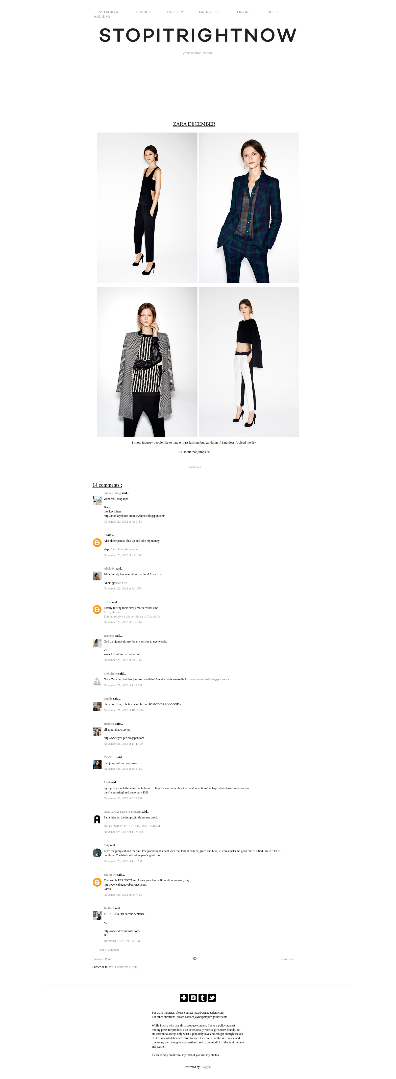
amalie (108, 698)
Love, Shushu (112, 612)
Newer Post (102, 959)
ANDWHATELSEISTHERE (123, 811)
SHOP (273, 12)
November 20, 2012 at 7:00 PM (123, 660)
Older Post (287, 959)
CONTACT (243, 12)
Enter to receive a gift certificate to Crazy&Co (132, 616)
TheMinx (110, 757)
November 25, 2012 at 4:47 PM (123, 894)
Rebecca (109, 724)
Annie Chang (113, 493)
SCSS (108, 602)
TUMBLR (143, 12)
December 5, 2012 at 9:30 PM (122, 941)
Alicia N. (110, 568)
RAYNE (109, 635)
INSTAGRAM (108, 12)
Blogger (205, 1067)
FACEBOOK (209, 12)
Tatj (107, 845)
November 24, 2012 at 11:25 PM (123, 832)
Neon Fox (121, 583)
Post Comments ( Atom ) (124, 967)
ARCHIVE (102, 16)
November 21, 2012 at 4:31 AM (123, 685)
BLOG (108, 826)
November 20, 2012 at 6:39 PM (123, 622)
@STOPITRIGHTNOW (198, 53)
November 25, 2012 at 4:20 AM (123, 861)
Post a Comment (109, 950)
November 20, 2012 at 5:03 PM (123, 555)
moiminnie (111, 673)
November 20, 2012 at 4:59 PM (123, 521)
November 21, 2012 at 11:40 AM (123, 744)
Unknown (110, 875)
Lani (107, 782)
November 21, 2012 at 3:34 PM (123, 768)
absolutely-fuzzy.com (126, 549)
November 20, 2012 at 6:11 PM (123, 588)
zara (198, 466)
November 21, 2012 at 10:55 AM (124, 710)
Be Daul (109, 908)
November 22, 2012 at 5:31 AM (123, 798)
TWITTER (175, 12)
